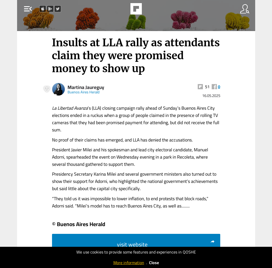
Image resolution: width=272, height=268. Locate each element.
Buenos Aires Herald (84, 91)
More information (128, 262)
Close (154, 262)
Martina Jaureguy (86, 87)
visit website (166, 244)
